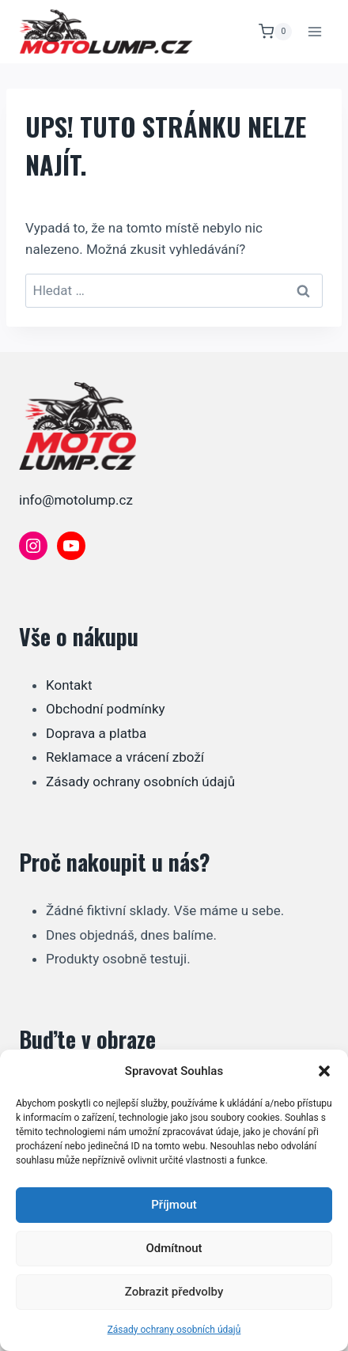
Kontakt (69, 685)
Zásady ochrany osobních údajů (174, 1329)
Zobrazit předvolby (174, 1292)
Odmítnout (174, 1248)
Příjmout (173, 1205)
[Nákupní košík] (275, 31)
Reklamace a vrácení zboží (125, 757)
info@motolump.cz (76, 500)
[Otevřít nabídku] (314, 31)
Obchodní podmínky (105, 709)
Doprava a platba (96, 733)
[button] (324, 1071)
